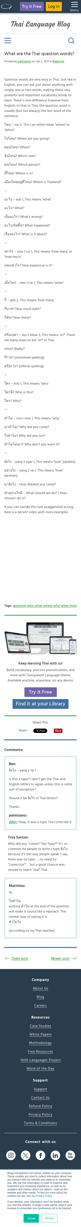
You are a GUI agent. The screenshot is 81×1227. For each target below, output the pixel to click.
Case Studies (40, 1026)
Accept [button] (31, 1218)
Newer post (60, 958)
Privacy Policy (44, 1195)
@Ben (13, 822)
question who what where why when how (45, 605)
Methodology (40, 1043)
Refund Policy (40, 1106)
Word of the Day (40, 1068)
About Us (40, 988)
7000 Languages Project (40, 1060)
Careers (40, 1005)
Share (23, 730)
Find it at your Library (40, 703)
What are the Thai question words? (39, 53)
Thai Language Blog (40, 24)
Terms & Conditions (40, 1123)
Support (40, 1089)
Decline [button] (49, 1218)
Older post (19, 958)
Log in (54, 6)
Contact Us (40, 1097)
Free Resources (40, 1051)
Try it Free (31, 6)
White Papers (40, 1034)
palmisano (24, 61)
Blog (40, 997)
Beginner (58, 61)
